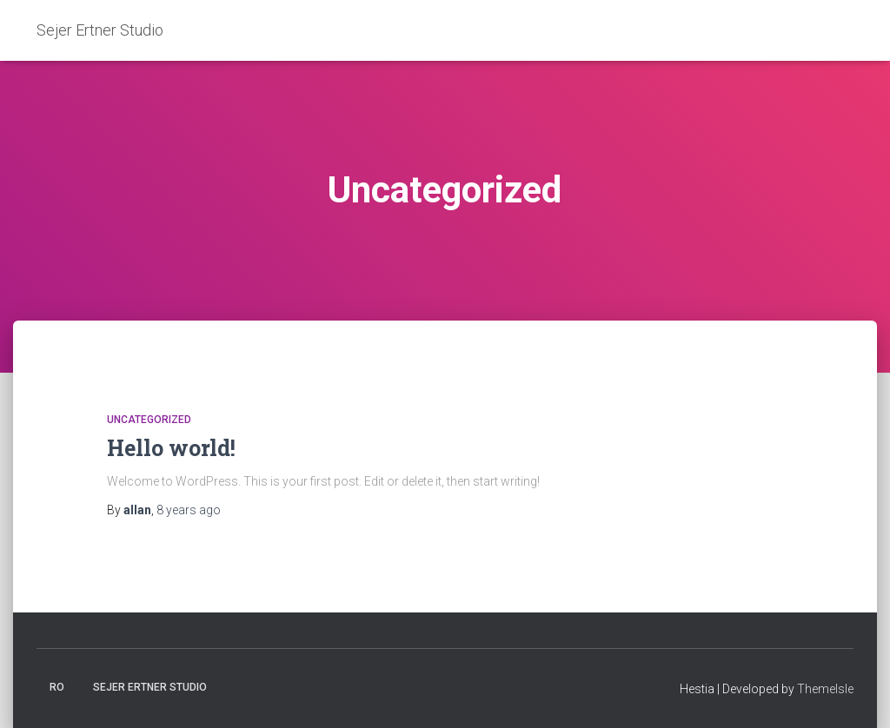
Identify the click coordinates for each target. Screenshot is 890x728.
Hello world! (171, 447)
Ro (57, 687)
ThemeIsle (825, 689)
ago (188, 510)
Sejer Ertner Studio (150, 687)
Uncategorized (149, 420)
